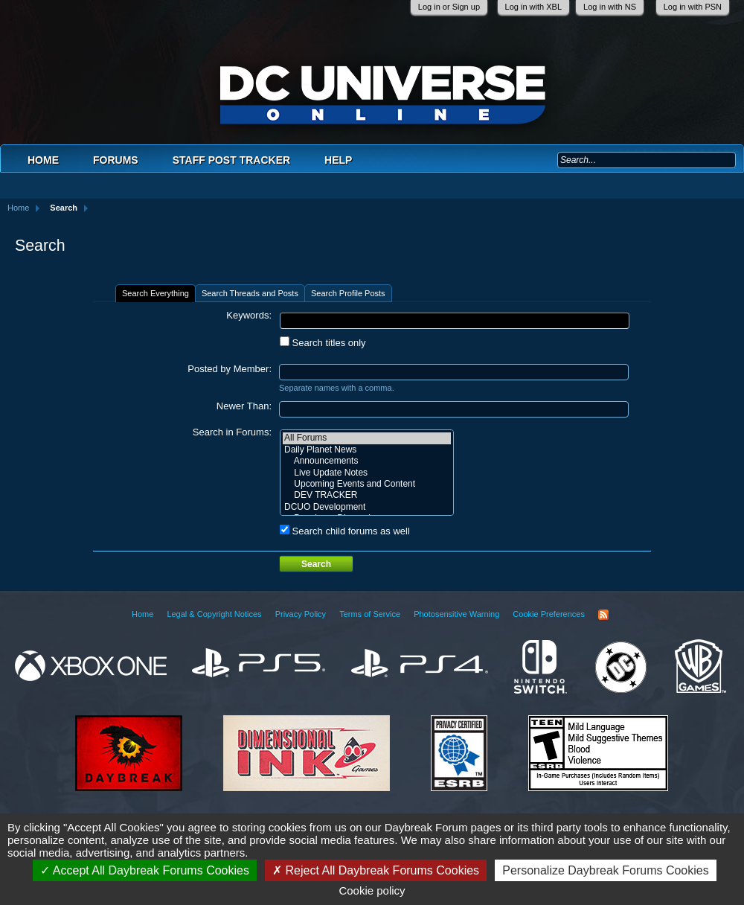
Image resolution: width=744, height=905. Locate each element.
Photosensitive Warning (456, 614)
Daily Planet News (367, 449)
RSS (603, 615)
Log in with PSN (693, 6)
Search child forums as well (345, 531)
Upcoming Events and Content (367, 484)
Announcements (367, 461)
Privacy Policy (300, 614)
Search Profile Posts (348, 293)
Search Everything (155, 293)
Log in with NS (609, 6)
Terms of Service (369, 614)
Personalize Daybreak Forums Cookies (605, 870)
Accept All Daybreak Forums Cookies (144, 870)
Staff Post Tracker (231, 160)
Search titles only (323, 342)
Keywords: (249, 315)
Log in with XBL (533, 6)
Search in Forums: (232, 432)
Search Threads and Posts (250, 293)
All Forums (367, 438)
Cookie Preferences (549, 614)
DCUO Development (367, 507)
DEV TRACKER (367, 495)
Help (338, 160)
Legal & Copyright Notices (214, 614)
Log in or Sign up (449, 6)
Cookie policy (372, 890)
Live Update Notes (367, 473)
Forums (115, 160)
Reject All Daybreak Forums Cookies (375, 870)
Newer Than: (244, 406)
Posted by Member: (229, 368)
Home (43, 160)
